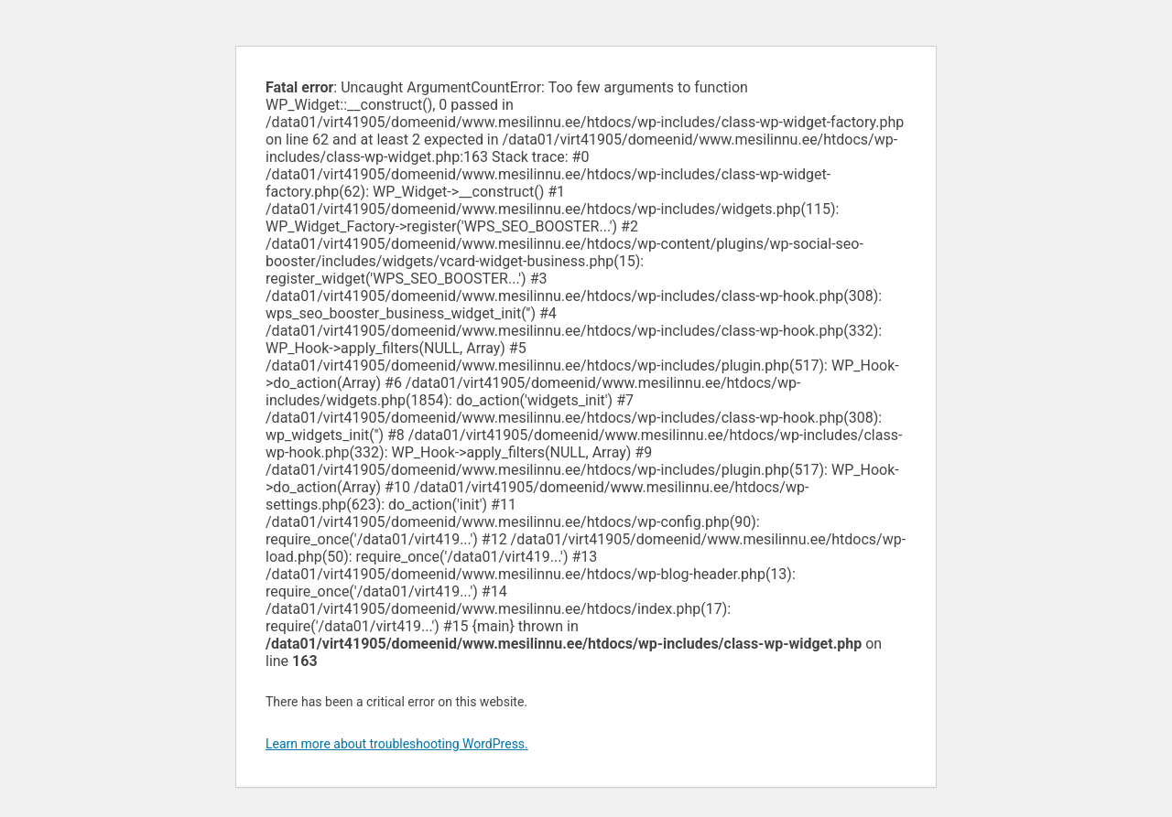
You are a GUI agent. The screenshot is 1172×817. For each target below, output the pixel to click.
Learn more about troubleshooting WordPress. (397, 743)
